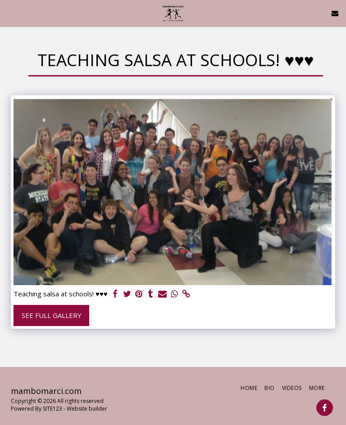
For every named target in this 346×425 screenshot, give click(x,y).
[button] (10, 13)
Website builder (87, 408)
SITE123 (52, 408)
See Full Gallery (52, 315)
